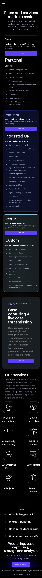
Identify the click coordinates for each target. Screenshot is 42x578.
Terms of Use (20, 571)
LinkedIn (12, 571)
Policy (32, 571)
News (4, 571)
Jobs (7, 571)
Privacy (27, 571)
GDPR (37, 571)
